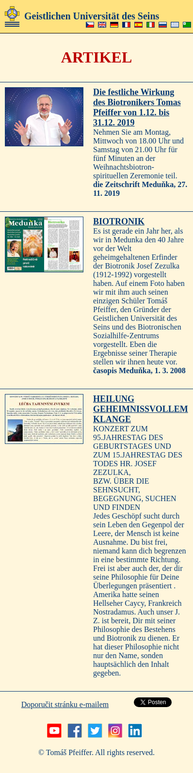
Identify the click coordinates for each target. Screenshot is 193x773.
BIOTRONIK (119, 221)
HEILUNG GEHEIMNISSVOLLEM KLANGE (140, 409)
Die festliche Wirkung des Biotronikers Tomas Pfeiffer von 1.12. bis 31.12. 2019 (137, 107)
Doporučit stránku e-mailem (65, 704)
